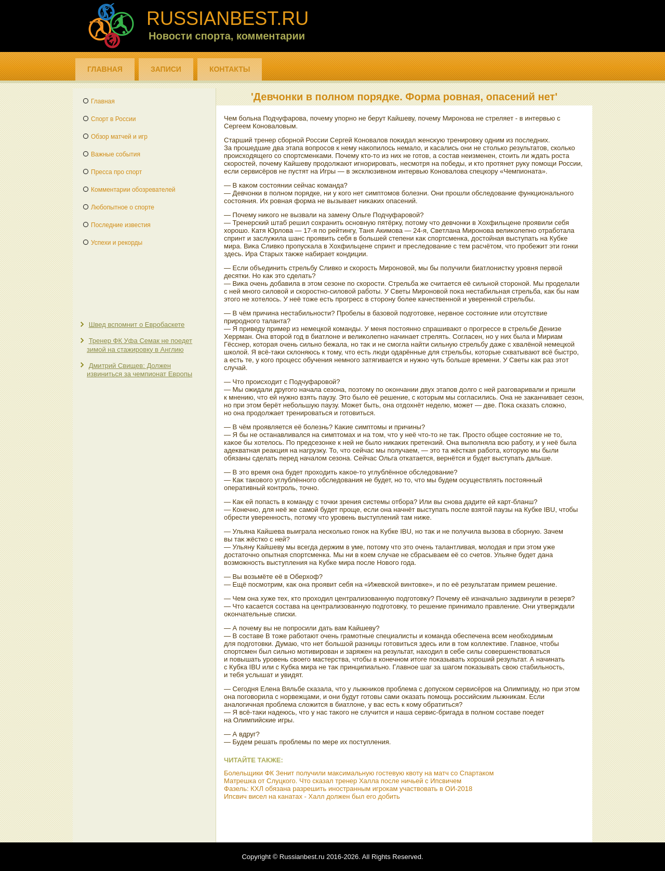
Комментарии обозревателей (133, 189)
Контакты (229, 69)
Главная (105, 69)
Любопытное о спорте (122, 207)
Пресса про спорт (116, 172)
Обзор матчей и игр (119, 136)
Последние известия (121, 225)
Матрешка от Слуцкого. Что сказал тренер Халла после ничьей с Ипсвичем (342, 781)
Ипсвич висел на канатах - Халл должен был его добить (312, 796)
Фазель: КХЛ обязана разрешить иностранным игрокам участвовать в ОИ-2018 (348, 789)
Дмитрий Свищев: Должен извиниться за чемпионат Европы (139, 370)
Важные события (115, 154)
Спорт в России (113, 119)
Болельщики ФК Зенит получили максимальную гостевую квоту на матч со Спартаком (359, 773)
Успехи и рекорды (116, 242)
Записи (166, 69)
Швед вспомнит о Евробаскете (137, 324)
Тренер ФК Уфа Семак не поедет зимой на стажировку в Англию (139, 345)
